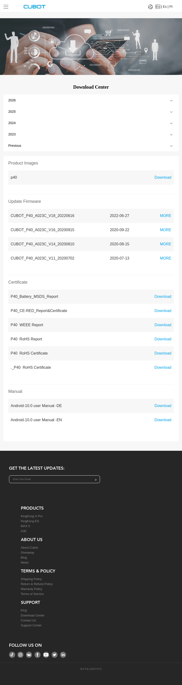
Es (165, 7)
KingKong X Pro (32, 516)
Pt (171, 7)
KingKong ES (30, 521)
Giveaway (27, 552)
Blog (24, 557)
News (25, 562)
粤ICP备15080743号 (91, 669)
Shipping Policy (31, 579)
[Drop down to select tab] (9, 5)
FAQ (24, 610)
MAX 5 (25, 526)
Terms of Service (32, 594)
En (158, 7)
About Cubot (29, 547)
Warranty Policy (31, 589)
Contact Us (28, 620)
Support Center (31, 625)
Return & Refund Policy (37, 584)
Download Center (33, 615)
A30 (23, 531)
